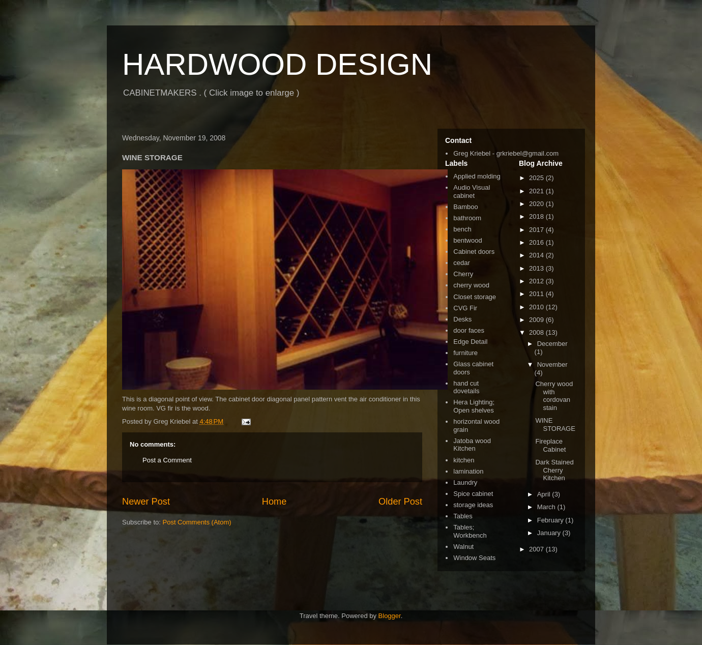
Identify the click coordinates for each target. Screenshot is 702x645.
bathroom (467, 218)
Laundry (465, 482)
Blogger (389, 616)
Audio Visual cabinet (471, 191)
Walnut (463, 546)
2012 (537, 281)
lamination (468, 471)
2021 (537, 191)
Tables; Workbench (470, 531)
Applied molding (477, 176)
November (552, 364)
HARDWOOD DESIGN (277, 64)
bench (462, 229)
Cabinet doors (473, 251)
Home (274, 501)
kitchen (463, 460)
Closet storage (474, 297)
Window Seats (474, 558)
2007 (537, 549)
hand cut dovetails (466, 387)
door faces (468, 330)
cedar (461, 263)
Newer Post (146, 501)
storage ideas (473, 505)
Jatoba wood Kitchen (472, 445)
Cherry (463, 274)
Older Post (400, 501)
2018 (537, 216)
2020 (537, 204)
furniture (465, 353)
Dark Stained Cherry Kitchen (554, 470)
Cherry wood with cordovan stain (554, 396)
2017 (537, 229)
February (551, 520)
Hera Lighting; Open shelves (473, 406)
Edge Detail (470, 341)
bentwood (467, 240)
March (547, 507)
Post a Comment (167, 460)
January (550, 533)
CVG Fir (465, 308)
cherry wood (471, 285)
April (544, 494)
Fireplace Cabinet (550, 445)
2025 (537, 178)
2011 (537, 294)
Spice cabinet (473, 493)
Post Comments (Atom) (197, 522)
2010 (537, 307)
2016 (537, 242)
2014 (537, 255)
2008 (537, 332)
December (552, 343)
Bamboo (465, 207)
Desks (462, 319)
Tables (463, 516)
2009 (537, 320)
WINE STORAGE (555, 424)
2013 (537, 268)
